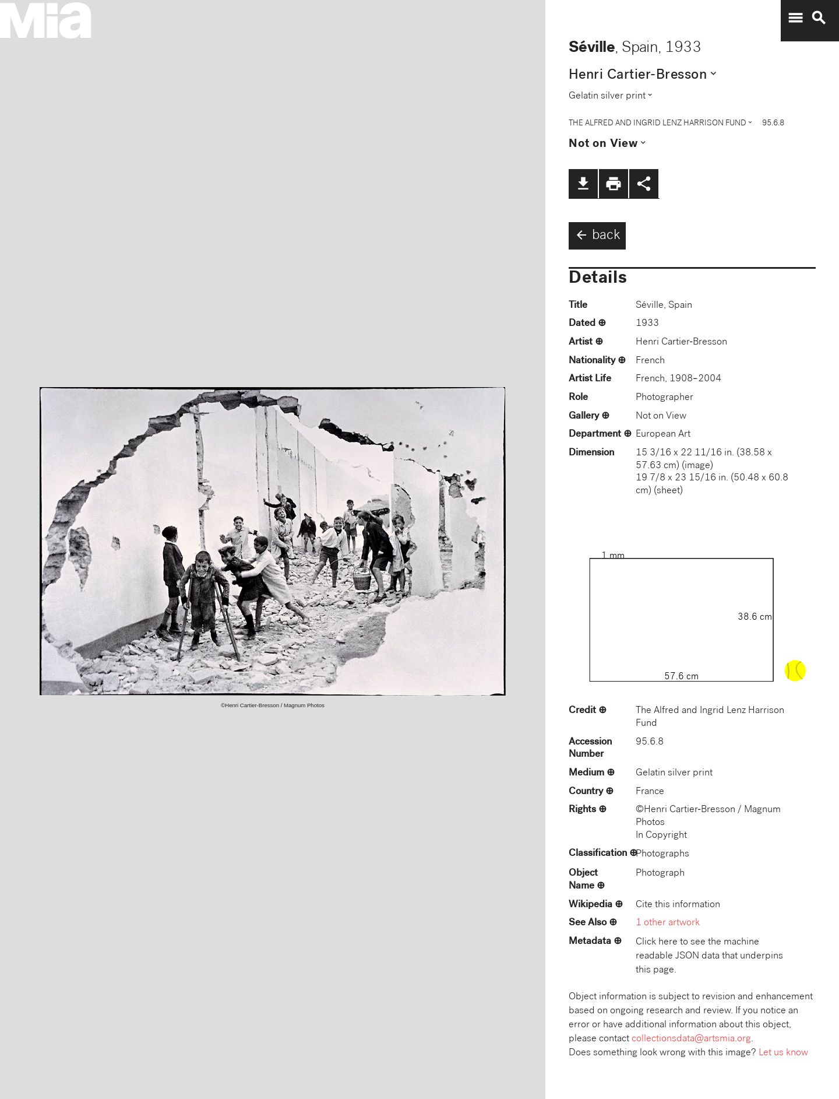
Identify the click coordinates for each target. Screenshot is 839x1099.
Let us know (783, 1053)
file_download (583, 183)
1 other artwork (668, 923)
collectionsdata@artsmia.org (691, 1039)
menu (795, 18)
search (818, 18)
